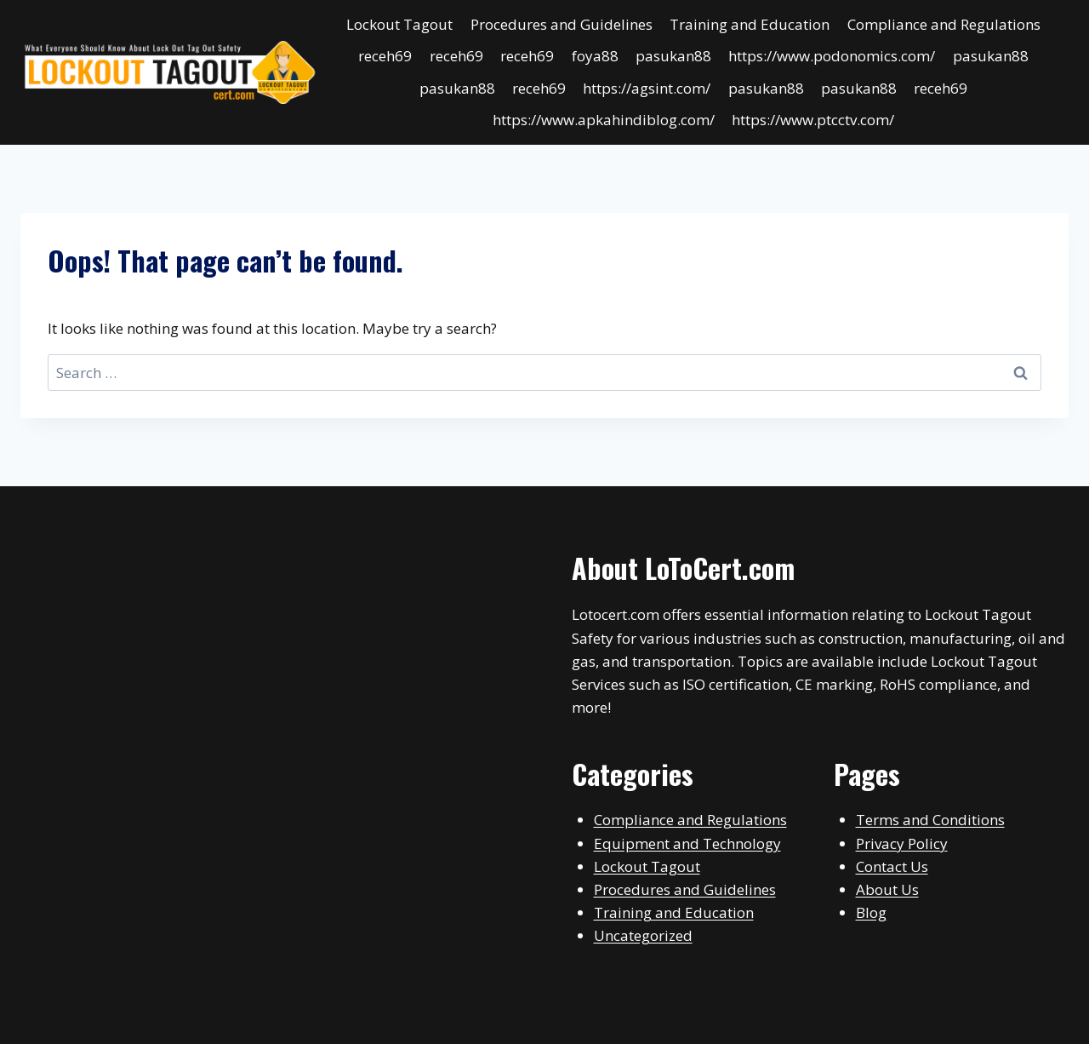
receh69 (385, 56)
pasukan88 (673, 56)
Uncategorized (643, 935)
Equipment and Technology (687, 843)
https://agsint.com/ (646, 88)
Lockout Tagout (399, 24)
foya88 (595, 56)
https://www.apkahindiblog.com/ (604, 119)
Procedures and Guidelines (561, 24)
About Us (887, 889)
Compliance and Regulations (944, 24)
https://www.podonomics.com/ (831, 56)
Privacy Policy (902, 843)
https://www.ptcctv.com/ (813, 119)
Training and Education (750, 24)
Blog (871, 912)
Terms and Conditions (930, 819)
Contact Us (892, 866)
